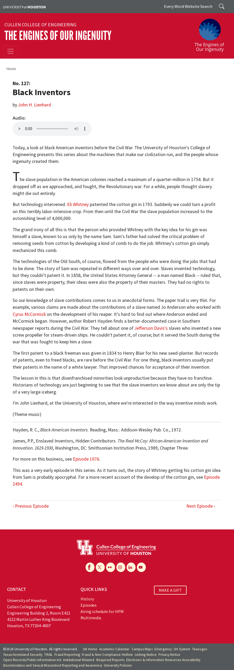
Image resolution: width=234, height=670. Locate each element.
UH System (182, 649)
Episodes (89, 605)
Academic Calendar (114, 649)
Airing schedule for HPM (102, 611)
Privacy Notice (169, 654)
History (87, 598)
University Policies (118, 665)
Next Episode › (200, 506)
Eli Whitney (78, 204)
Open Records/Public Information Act (32, 660)
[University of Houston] (24, 6)
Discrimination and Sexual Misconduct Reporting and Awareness (52, 665)
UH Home (90, 649)
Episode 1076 (86, 459)
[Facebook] (90, 567)
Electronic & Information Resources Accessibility (163, 660)
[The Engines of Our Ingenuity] (211, 32)
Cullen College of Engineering (40, 25)
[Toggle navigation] (10, 51)
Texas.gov (199, 649)
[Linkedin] (131, 567)
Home (11, 68)
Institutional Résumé (78, 660)
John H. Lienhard (34, 105)
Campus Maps (142, 649)
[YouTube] (141, 567)
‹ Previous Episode (31, 506)
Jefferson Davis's (151, 328)
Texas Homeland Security (23, 654)
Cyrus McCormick (29, 314)
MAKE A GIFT (170, 590)
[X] (100, 567)
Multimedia (91, 617)
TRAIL (48, 654)
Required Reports (110, 660)
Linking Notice (146, 654)
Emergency (163, 649)
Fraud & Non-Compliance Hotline (107, 654)
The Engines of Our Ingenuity (57, 35)
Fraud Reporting (67, 654)
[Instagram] (120, 567)
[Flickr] (110, 567)
